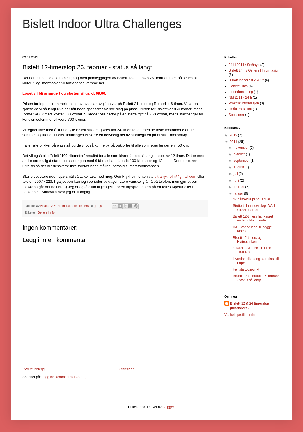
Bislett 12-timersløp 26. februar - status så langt (256, 278)
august (239, 167)
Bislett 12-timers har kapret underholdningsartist (253, 218)
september (242, 161)
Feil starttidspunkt (246, 269)
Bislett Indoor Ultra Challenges (102, 24)
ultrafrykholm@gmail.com (175, 176)
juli (236, 174)
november (242, 148)
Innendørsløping (241, 92)
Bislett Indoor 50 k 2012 (246, 80)
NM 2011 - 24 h (240, 97)
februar (239, 187)
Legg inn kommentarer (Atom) (64, 377)
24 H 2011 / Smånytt (244, 65)
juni (237, 180)
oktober (240, 154)
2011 (234, 142)
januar (239, 193)
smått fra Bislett (240, 109)
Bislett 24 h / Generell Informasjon (254, 70)
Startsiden (126, 369)
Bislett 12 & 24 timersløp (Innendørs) (249, 305)
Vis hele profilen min (239, 315)
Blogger (168, 407)
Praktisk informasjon (244, 103)
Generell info (46, 212)
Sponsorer (236, 115)
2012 (234, 135)
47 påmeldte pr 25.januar (251, 199)
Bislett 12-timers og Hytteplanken (247, 240)
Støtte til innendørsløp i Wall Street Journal (254, 208)
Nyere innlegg (34, 369)
